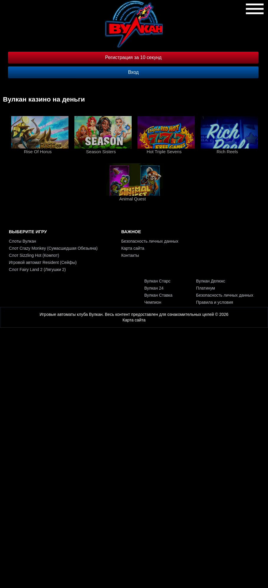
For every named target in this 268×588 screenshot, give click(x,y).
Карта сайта (132, 248)
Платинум (205, 288)
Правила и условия (214, 302)
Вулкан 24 (154, 288)
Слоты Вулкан (22, 241)
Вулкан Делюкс (210, 281)
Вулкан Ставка (158, 295)
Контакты (130, 255)
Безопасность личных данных (150, 241)
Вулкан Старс (157, 281)
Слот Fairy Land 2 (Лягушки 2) (37, 269)
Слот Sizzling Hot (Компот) (34, 255)
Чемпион (152, 302)
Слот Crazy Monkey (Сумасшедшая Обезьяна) (53, 248)
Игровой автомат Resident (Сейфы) (43, 262)
